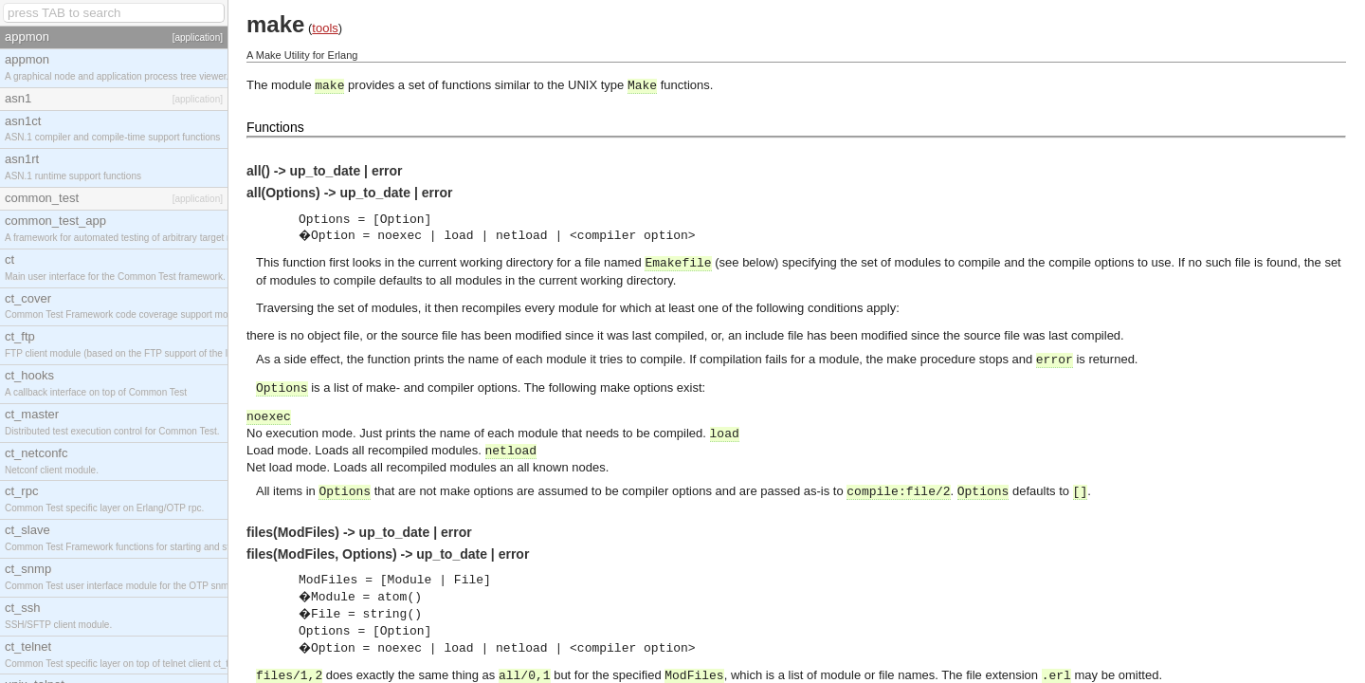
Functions (275, 127)
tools (324, 28)
